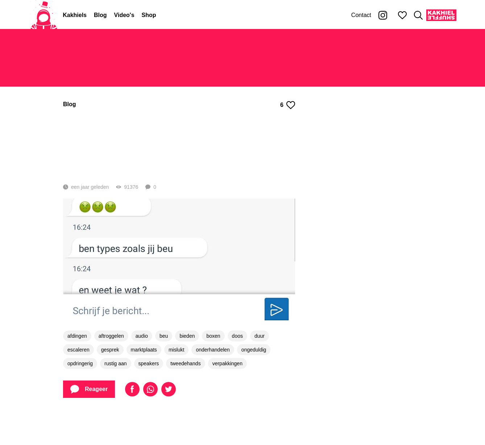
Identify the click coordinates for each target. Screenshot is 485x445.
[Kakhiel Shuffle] (441, 15)
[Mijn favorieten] (402, 15)
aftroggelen (111, 368)
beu (163, 368)
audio (142, 368)
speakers (148, 396)
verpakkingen (227, 396)
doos (237, 368)
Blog (100, 15)
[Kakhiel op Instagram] (383, 15)
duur (259, 368)
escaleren (78, 382)
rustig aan (115, 396)
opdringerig (80, 396)
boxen (213, 368)
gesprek (110, 382)
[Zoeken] (418, 15)
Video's (124, 15)
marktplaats (144, 382)
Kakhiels (75, 15)
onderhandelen (212, 382)
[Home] (44, 15)
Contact (361, 15)
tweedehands (185, 396)
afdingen (77, 368)
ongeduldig (253, 382)
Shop (149, 15)
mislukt (177, 382)
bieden (187, 368)
